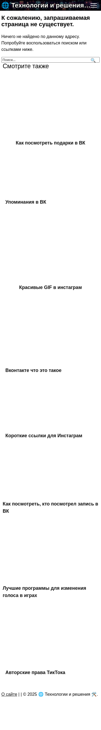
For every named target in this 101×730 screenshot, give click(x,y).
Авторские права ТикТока (35, 672)
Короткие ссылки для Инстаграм (43, 435)
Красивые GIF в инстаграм (50, 287)
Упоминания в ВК (25, 201)
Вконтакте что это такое (33, 370)
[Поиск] (92, 60)
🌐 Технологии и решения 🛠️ (46, 5)
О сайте (9, 694)
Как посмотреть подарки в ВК (50, 143)
